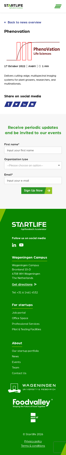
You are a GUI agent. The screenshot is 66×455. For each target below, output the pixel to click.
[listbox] (33, 165)
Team (15, 367)
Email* (8, 174)
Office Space (20, 318)
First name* (11, 144)
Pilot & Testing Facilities (26, 329)
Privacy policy (33, 441)
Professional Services (26, 323)
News (15, 356)
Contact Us (19, 373)
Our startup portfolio (25, 351)
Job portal (19, 312)
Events (16, 362)
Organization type (16, 159)
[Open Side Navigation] (58, 6)
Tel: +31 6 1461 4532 (25, 292)
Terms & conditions (33, 445)
